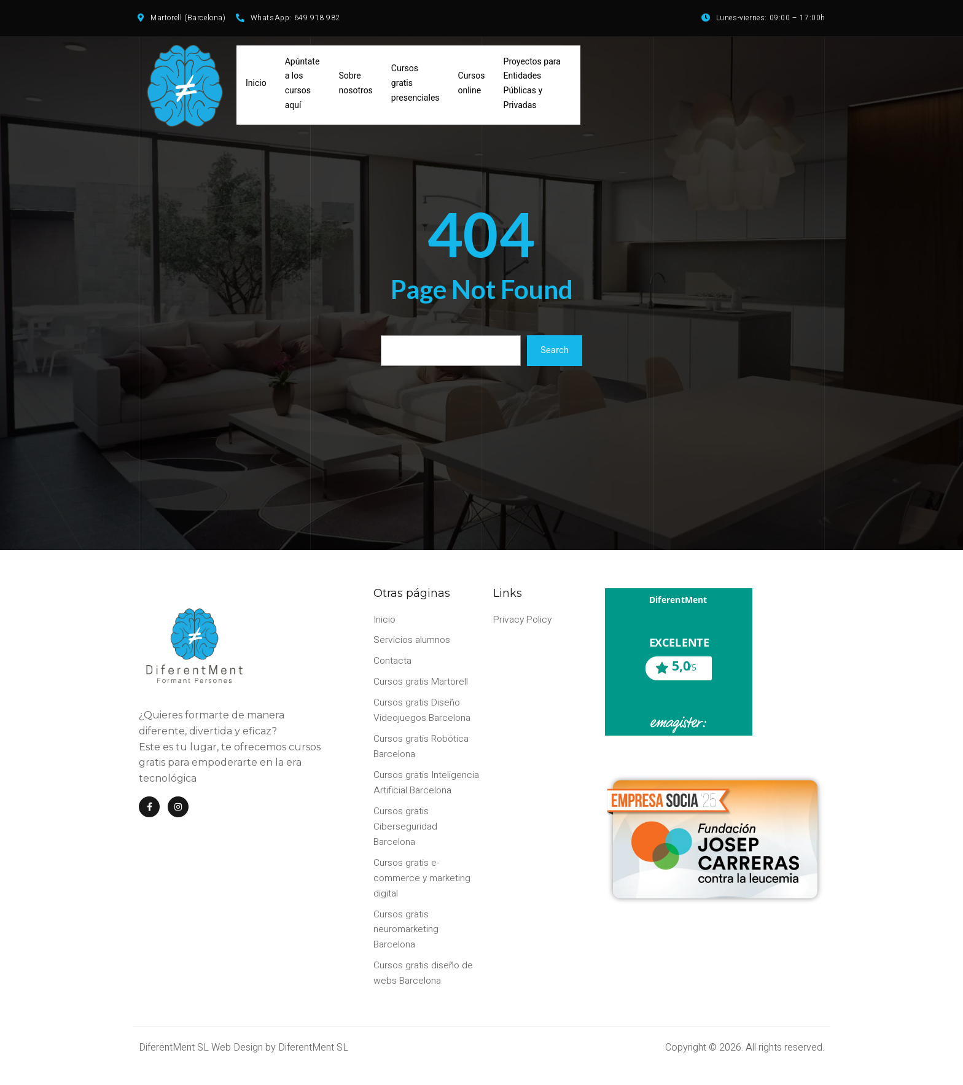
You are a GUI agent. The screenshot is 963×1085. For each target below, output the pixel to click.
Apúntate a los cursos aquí (302, 85)
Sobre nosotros (356, 86)
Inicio (256, 86)
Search (554, 353)
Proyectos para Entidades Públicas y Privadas (532, 85)
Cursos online (471, 86)
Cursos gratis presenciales (415, 86)
